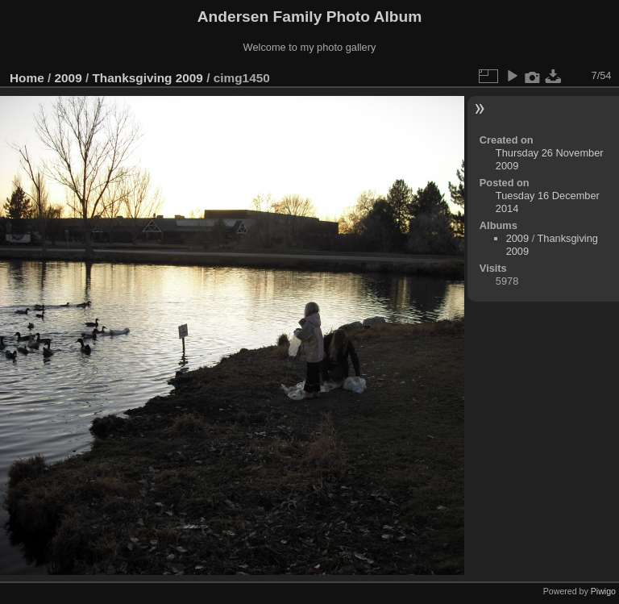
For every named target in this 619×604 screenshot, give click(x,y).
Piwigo (603, 591)
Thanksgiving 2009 (147, 78)
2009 (68, 78)
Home (27, 78)
